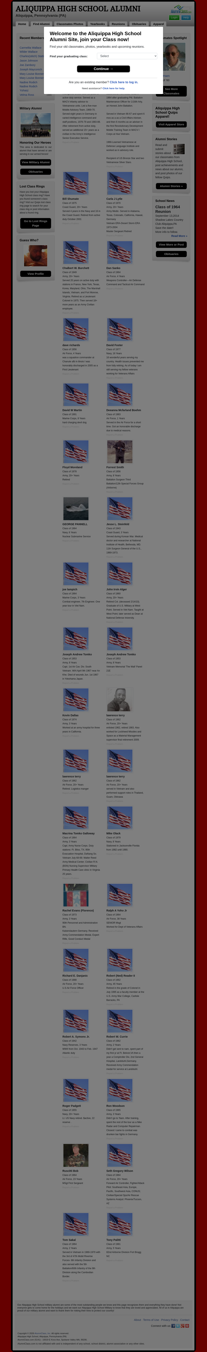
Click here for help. (114, 88)
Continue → (103, 69)
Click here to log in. (124, 82)
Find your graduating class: (69, 56)
